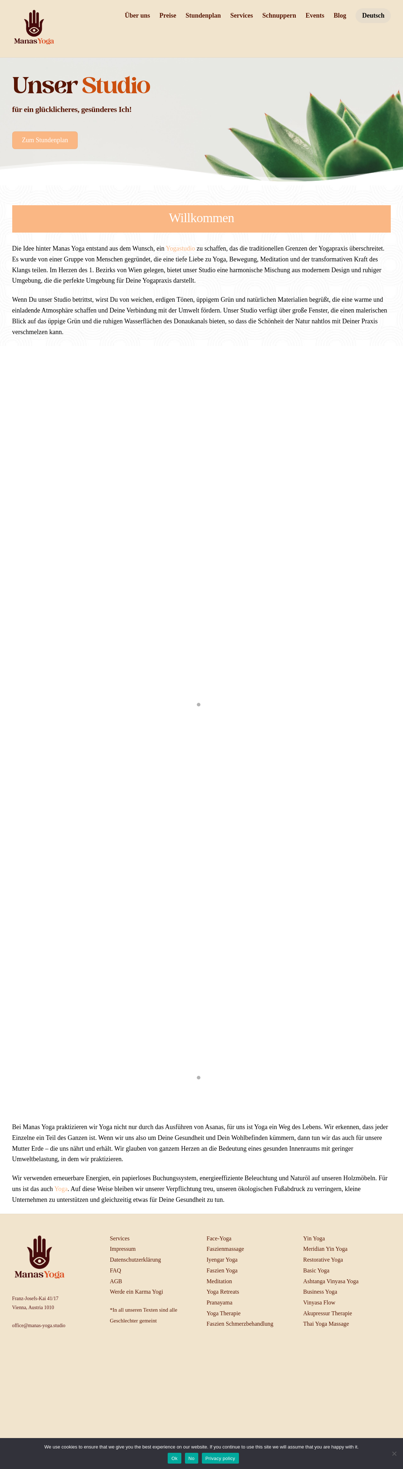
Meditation (219, 1281)
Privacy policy (220, 1458)
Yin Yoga (314, 1238)
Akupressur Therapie (327, 1313)
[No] (394, 1453)
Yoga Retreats (223, 1292)
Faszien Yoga (222, 1270)
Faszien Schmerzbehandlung (240, 1324)
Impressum (123, 1249)
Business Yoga (320, 1292)
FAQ (115, 1270)
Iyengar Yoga (222, 1260)
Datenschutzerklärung (135, 1260)
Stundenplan (203, 15)
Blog (340, 15)
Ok (174, 1458)
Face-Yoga (219, 1238)
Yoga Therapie (224, 1313)
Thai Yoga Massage (326, 1324)
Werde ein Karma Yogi (136, 1292)
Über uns (137, 15)
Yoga (61, 1188)
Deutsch (373, 15)
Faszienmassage (225, 1249)
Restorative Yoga (323, 1260)
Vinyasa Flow (319, 1302)
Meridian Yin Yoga (325, 1249)
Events (314, 15)
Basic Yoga (316, 1270)
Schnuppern (279, 15)
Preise (167, 15)
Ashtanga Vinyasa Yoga (331, 1281)
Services (241, 15)
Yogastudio (180, 248)
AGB (116, 1281)
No (192, 1458)
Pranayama (219, 1302)
